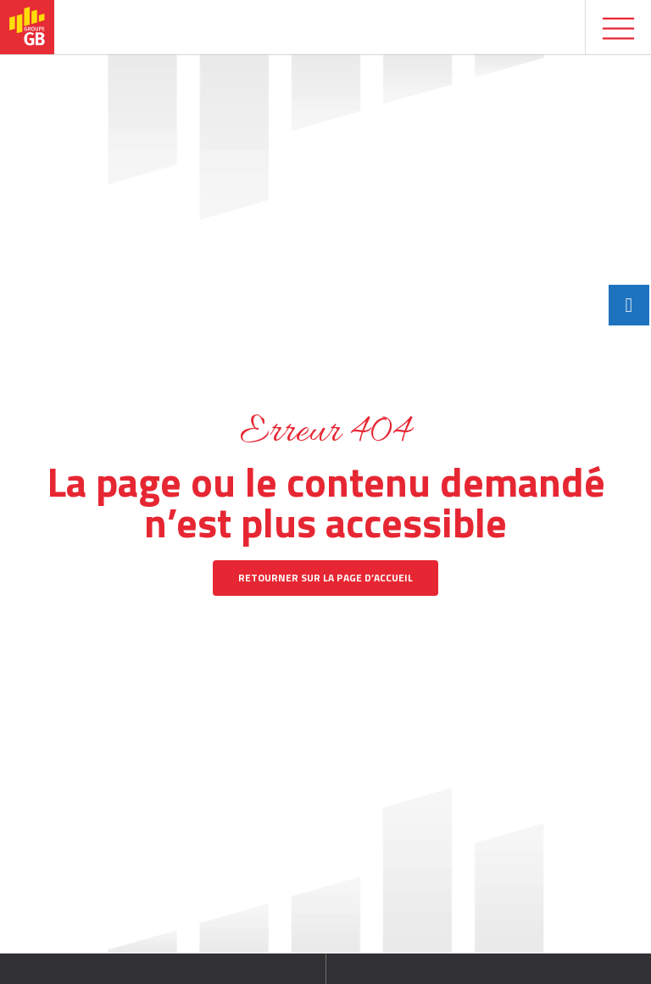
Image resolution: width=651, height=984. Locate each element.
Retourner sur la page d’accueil (325, 578)
